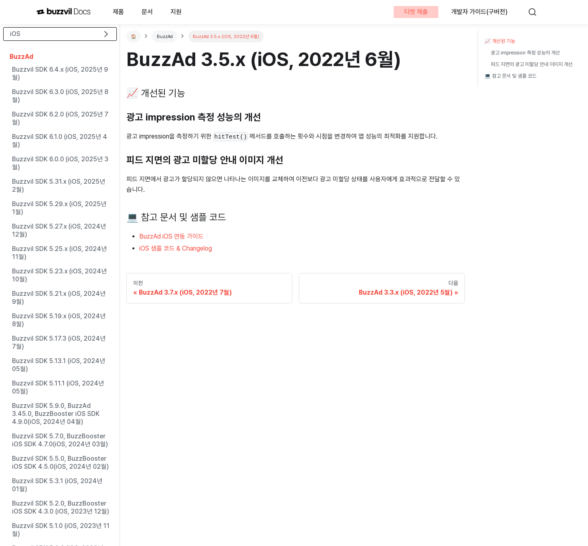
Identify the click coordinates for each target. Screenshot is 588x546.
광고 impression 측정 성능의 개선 (525, 53)
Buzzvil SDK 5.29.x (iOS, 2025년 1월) (59, 208)
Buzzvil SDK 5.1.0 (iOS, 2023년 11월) (61, 530)
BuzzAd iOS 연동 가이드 (171, 236)
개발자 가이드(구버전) (479, 12)
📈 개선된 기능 (499, 41)
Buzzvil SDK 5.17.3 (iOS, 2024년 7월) (59, 342)
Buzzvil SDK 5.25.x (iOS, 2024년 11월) (59, 253)
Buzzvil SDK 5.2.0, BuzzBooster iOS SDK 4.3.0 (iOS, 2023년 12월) (60, 507)
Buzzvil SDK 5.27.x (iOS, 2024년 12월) (59, 230)
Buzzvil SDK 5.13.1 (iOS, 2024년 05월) (58, 365)
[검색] (536, 12)
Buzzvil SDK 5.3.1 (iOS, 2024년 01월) (57, 485)
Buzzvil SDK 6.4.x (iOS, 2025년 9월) (60, 73)
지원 (176, 12)
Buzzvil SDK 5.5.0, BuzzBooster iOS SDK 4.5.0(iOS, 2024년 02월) (60, 462)
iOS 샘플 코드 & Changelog (175, 248)
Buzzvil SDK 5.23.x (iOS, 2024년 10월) (59, 275)
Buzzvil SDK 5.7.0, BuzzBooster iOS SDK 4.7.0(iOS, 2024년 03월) (60, 440)
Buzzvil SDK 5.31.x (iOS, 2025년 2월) (58, 185)
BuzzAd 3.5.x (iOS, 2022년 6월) (226, 36)
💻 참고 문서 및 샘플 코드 (510, 76)
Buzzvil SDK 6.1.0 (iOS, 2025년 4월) (59, 141)
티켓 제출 (416, 12)
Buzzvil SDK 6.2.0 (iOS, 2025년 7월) (60, 118)
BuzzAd (21, 56)
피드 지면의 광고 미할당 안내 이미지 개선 (532, 64)
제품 (118, 12)
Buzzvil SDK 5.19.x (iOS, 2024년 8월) (59, 320)
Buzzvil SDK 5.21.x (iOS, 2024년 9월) (59, 297)
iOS (15, 34)
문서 (147, 12)
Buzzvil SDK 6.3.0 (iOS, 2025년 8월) (60, 96)
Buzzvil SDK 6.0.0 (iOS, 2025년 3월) (60, 163)
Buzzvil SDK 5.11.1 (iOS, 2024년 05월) (58, 387)
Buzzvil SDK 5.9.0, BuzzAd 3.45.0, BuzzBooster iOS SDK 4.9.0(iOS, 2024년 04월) (56, 414)
